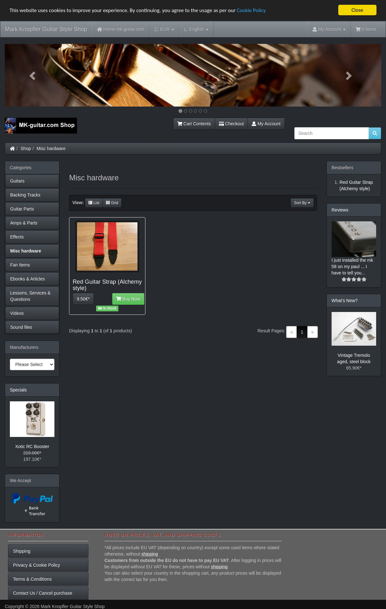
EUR (164, 29)
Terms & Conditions (32, 578)
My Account (266, 123)
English (196, 29)
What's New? (345, 300)
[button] (33, 75)
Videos (17, 313)
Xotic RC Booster (32, 446)
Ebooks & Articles (27, 278)
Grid (112, 202)
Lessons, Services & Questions (30, 296)
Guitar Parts (22, 208)
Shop (26, 148)
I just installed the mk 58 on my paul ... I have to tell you (352, 266)
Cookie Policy (251, 10)
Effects (17, 236)
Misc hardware (51, 148)
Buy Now (128, 298)
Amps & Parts (24, 222)
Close (357, 10)
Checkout (231, 123)
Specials (18, 389)
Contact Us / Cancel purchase (42, 592)
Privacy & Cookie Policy (36, 564)
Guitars (17, 180)
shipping (149, 553)
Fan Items (20, 264)
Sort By (302, 202)
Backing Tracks (25, 194)
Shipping (22, 550)
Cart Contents (194, 123)
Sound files (21, 327)
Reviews (340, 209)
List (93, 202)
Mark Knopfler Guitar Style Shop (46, 29)
